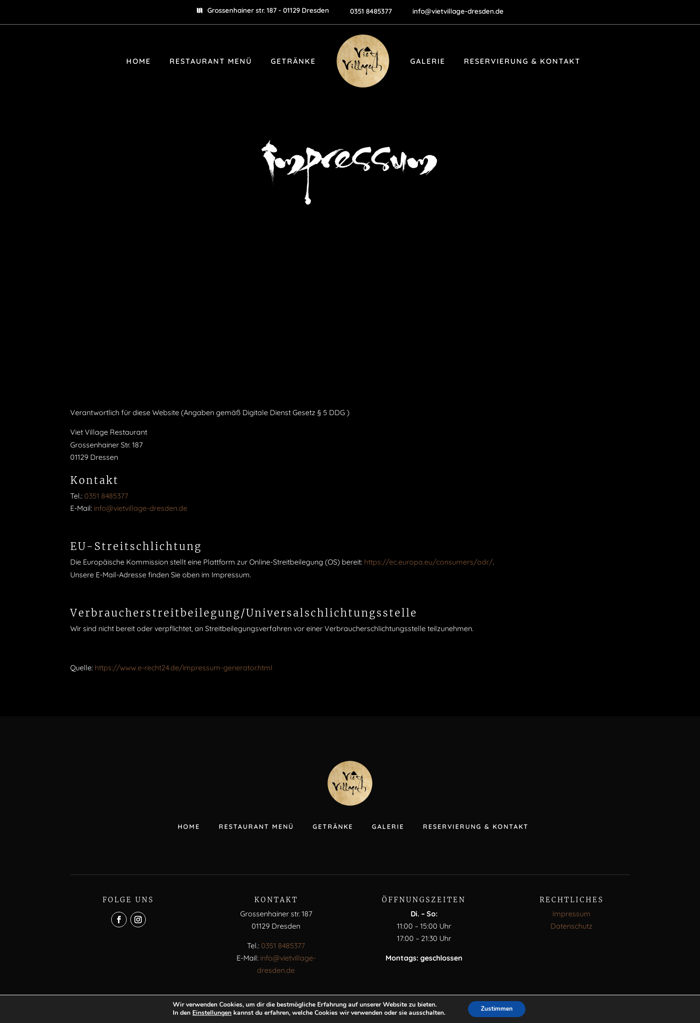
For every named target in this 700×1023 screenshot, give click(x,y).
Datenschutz (571, 925)
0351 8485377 (106, 495)
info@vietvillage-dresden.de (140, 508)
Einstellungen (210, 1013)
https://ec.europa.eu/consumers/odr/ (428, 561)
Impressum (571, 913)
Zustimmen (497, 1008)
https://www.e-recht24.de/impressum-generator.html (184, 667)
